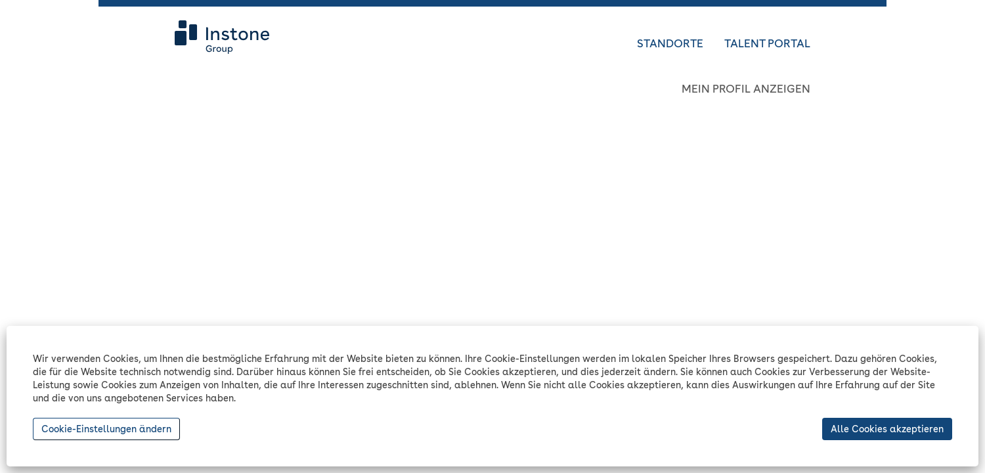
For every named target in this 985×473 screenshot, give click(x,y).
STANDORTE (670, 43)
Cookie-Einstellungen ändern (106, 429)
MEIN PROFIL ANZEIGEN (746, 89)
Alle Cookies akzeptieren (887, 429)
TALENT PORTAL (767, 43)
